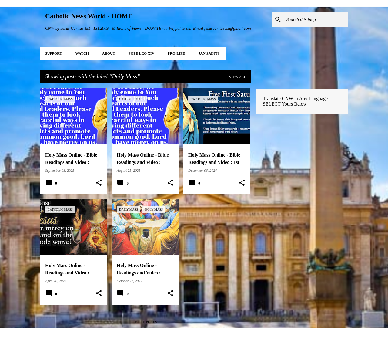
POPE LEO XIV (141, 53)
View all (237, 77)
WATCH (82, 53)
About (108, 53)
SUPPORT (53, 53)
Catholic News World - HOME (88, 16)
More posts (146, 322)
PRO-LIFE (176, 53)
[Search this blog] (316, 19)
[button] (98, 183)
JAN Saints (208, 53)
